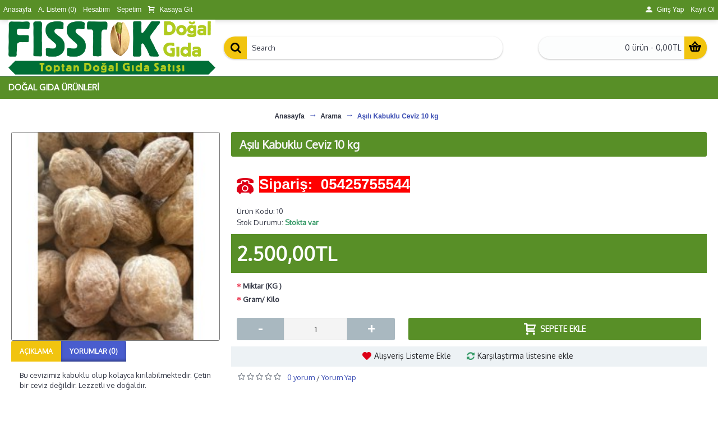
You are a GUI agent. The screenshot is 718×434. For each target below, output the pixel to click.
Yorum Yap (338, 377)
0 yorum (301, 377)
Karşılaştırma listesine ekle (525, 355)
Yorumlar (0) (94, 351)
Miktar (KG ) (262, 285)
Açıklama (36, 351)
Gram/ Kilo (261, 299)
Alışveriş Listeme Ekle (412, 355)
